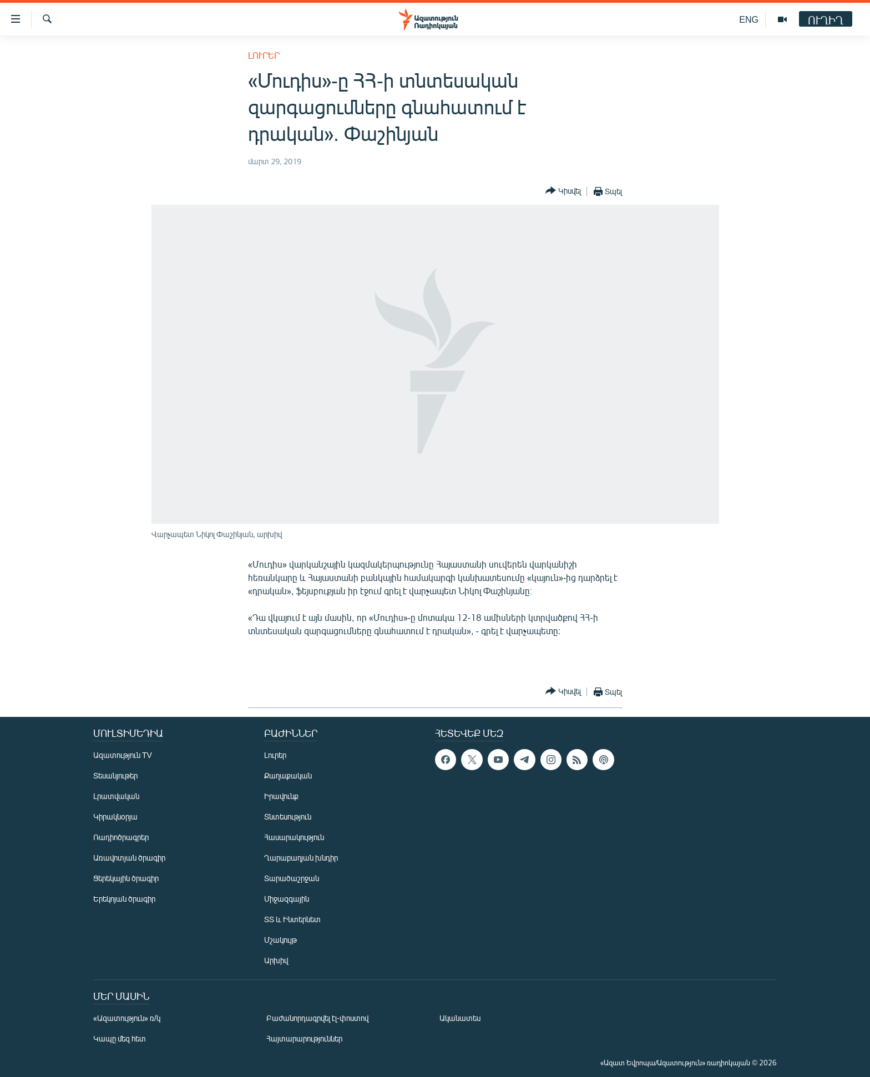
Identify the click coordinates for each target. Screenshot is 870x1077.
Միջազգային (286, 898)
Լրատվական (116, 796)
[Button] (563, 191)
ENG (748, 19)
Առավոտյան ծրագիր (129, 857)
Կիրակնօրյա (115, 816)
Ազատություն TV (122, 755)
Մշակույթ (280, 939)
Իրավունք (281, 796)
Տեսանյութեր (115, 775)
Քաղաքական (288, 775)
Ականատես (459, 1018)
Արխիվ (276, 960)
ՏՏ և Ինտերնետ (292, 919)
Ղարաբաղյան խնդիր (301, 857)
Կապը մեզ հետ (119, 1038)
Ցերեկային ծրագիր (126, 878)
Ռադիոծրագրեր (121, 837)
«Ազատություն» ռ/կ (126, 1018)
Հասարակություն (294, 837)
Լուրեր (264, 55)
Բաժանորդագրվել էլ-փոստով (317, 1018)
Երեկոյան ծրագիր (124, 898)
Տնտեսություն (287, 816)
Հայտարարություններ (304, 1038)
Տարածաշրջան (291, 878)
